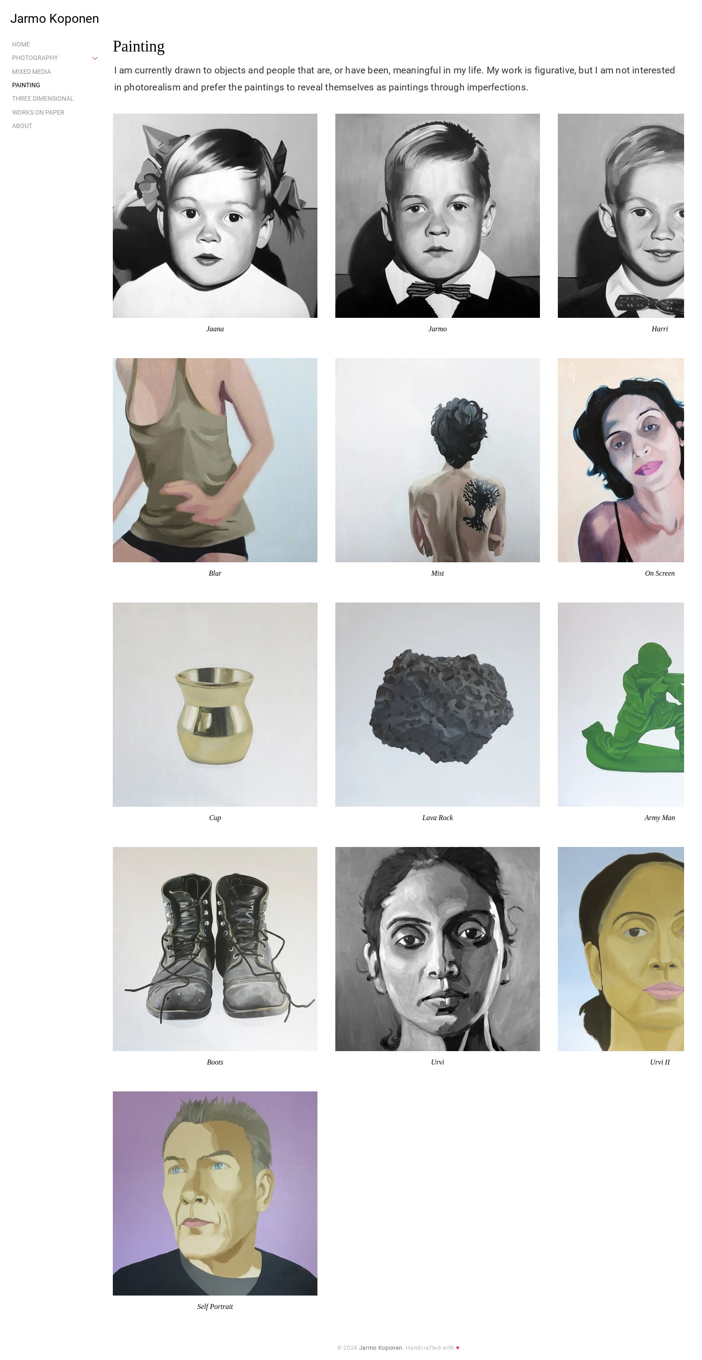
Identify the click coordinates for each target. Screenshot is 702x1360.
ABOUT (22, 125)
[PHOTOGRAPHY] (95, 57)
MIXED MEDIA (31, 71)
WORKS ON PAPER (38, 112)
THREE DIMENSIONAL (43, 99)
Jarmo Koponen (54, 18)
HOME (21, 44)
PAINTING (26, 85)
